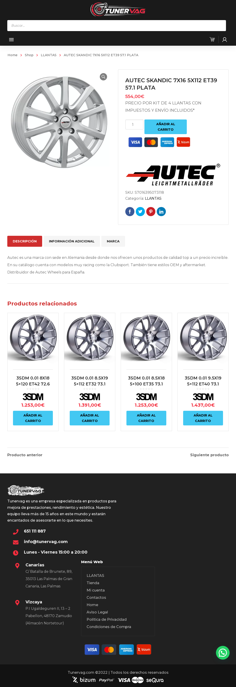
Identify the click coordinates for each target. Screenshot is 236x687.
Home (13, 55)
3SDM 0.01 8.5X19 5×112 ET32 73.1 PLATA (89, 384)
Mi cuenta (96, 589)
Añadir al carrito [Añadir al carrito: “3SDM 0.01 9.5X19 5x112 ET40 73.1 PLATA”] (203, 418)
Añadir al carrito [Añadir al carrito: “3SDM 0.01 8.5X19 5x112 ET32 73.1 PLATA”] (89, 418)
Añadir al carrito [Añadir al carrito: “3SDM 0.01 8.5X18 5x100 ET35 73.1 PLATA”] (146, 418)
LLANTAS (48, 55)
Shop (29, 55)
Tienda (93, 582)
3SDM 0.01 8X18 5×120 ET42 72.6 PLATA (33, 384)
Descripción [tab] (25, 241)
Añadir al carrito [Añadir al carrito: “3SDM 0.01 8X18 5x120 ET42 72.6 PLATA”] (32, 418)
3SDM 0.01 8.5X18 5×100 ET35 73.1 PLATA (146, 384)
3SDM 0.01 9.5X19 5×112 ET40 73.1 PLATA (203, 384)
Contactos (96, 597)
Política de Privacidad (107, 619)
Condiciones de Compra (109, 626)
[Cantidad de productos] (134, 124)
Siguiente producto (209, 454)
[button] (103, 76)
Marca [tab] (113, 241)
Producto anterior (24, 454)
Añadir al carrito (165, 127)
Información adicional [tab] (72, 241)
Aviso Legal (97, 611)
